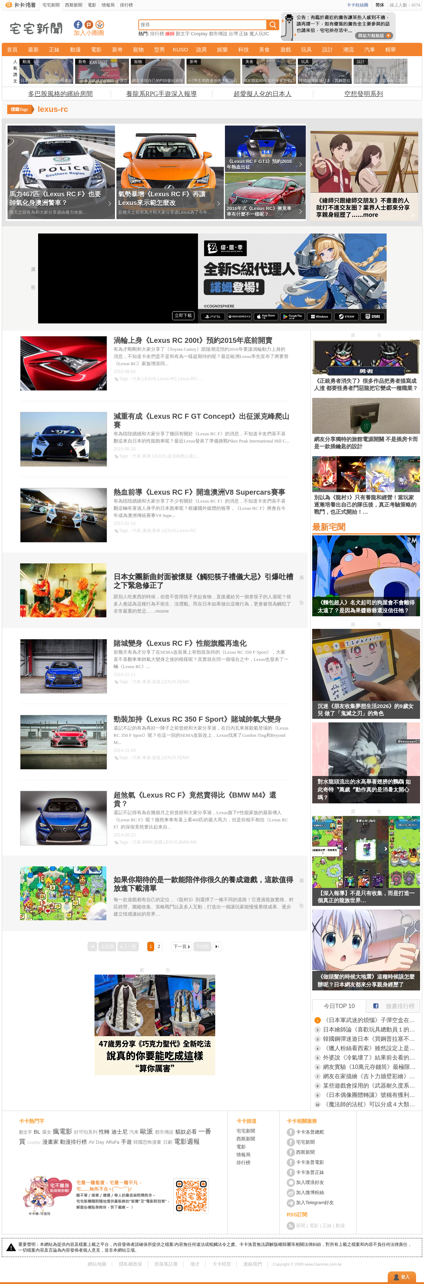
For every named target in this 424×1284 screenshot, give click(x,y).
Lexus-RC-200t (192, 378)
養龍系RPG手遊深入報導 (161, 93)
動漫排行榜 (73, 1142)
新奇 (117, 49)
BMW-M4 (188, 842)
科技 (243, 49)
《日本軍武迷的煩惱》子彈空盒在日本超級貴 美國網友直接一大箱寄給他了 (371, 1020)
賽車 (146, 456)
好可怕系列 (85, 1132)
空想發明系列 (363, 93)
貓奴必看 (186, 1132)
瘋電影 (62, 1131)
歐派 (146, 1131)
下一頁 (180, 946)
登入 (405, 1277)
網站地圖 (97, 1264)
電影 (92, 5)
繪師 (170, 33)
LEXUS (149, 378)
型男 (159, 49)
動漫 (75, 49)
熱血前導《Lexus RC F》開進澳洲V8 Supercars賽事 (199, 492)
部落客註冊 (166, 1264)
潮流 (348, 49)
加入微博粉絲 (310, 1192)
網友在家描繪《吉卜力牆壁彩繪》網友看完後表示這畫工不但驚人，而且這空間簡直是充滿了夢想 (371, 1076)
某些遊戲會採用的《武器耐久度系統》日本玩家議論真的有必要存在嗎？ (371, 1086)
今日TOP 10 (339, 1006)
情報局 (108, 5)
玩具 (306, 49)
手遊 (126, 1142)
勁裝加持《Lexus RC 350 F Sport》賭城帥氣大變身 (197, 719)
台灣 (233, 33)
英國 (158, 842)
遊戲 (285, 49)
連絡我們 (252, 1264)
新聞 (300, 1225)
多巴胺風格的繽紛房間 (60, 93)
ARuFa (112, 1142)
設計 (327, 49)
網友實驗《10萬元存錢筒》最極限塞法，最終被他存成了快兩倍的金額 (371, 1067)
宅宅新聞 (51, 5)
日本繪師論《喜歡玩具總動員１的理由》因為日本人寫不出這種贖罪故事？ (371, 1029)
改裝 (156, 681)
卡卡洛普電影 (310, 1162)
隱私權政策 (130, 1264)
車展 (146, 681)
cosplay (34, 1142)
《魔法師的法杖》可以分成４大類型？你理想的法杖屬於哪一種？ (371, 1104)
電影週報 (187, 1141)
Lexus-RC (166, 378)
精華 (390, 49)
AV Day (96, 1142)
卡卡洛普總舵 (310, 1132)
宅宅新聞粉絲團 (78, 24)
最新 (33, 49)
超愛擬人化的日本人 (263, 93)
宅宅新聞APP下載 (99, 24)
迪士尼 (119, 1132)
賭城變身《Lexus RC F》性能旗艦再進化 (180, 643)
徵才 (195, 1264)
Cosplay (199, 33)
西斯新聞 (73, 5)
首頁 (12, 49)
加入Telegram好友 (315, 1202)
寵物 (138, 49)
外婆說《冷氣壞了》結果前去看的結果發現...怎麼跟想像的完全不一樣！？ (371, 1057)
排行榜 (126, 5)
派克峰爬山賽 (180, 456)
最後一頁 (217, 946)
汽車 (369, 49)
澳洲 (146, 530)
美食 (264, 49)
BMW (147, 842)
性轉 (104, 1132)
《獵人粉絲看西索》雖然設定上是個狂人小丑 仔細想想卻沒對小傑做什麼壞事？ (371, 1048)
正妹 (243, 33)
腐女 (46, 1132)
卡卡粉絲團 (357, 5)
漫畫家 (50, 1142)
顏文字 (183, 33)
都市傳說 (218, 33)
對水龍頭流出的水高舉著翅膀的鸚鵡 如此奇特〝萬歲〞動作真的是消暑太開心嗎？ (364, 789)
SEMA (183, 681)
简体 (379, 5)
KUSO (180, 49)
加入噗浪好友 (88, 24)
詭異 (201, 49)
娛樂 (222, 49)
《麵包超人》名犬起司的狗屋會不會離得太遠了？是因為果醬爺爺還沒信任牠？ (366, 606)
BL (37, 1132)
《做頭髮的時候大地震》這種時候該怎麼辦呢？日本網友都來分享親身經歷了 (366, 981)
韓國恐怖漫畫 (147, 1142)
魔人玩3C (259, 33)
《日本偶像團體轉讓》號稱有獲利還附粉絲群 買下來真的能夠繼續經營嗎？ (371, 1095)
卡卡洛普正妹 (310, 1172)
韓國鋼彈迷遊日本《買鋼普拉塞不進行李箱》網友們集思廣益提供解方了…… (371, 1039)
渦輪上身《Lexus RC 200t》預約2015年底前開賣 (193, 340)
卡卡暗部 (221, 1264)
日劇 (167, 1142)
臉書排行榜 (390, 1004)
